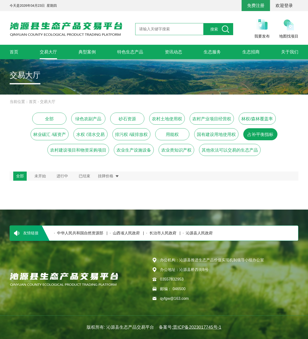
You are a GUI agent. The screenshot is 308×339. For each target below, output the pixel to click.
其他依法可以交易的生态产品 (230, 150)
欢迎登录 (284, 5)
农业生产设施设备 (133, 150)
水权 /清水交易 (90, 134)
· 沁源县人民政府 (196, 233)
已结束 (84, 176)
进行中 (62, 176)
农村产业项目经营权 (211, 118)
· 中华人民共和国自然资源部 (77, 233)
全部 (49, 118)
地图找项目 (288, 36)
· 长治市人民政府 (160, 233)
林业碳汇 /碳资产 (49, 134)
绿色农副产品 (88, 118)
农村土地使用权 (167, 118)
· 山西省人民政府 (124, 233)
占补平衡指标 (260, 134)
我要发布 (262, 36)
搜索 (214, 29)
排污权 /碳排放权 (131, 134)
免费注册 (255, 5)
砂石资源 (127, 118)
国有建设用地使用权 (216, 134)
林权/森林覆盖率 (257, 118)
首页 (33, 102)
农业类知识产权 (176, 150)
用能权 (172, 134)
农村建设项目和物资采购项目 (78, 150)
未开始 (40, 176)
